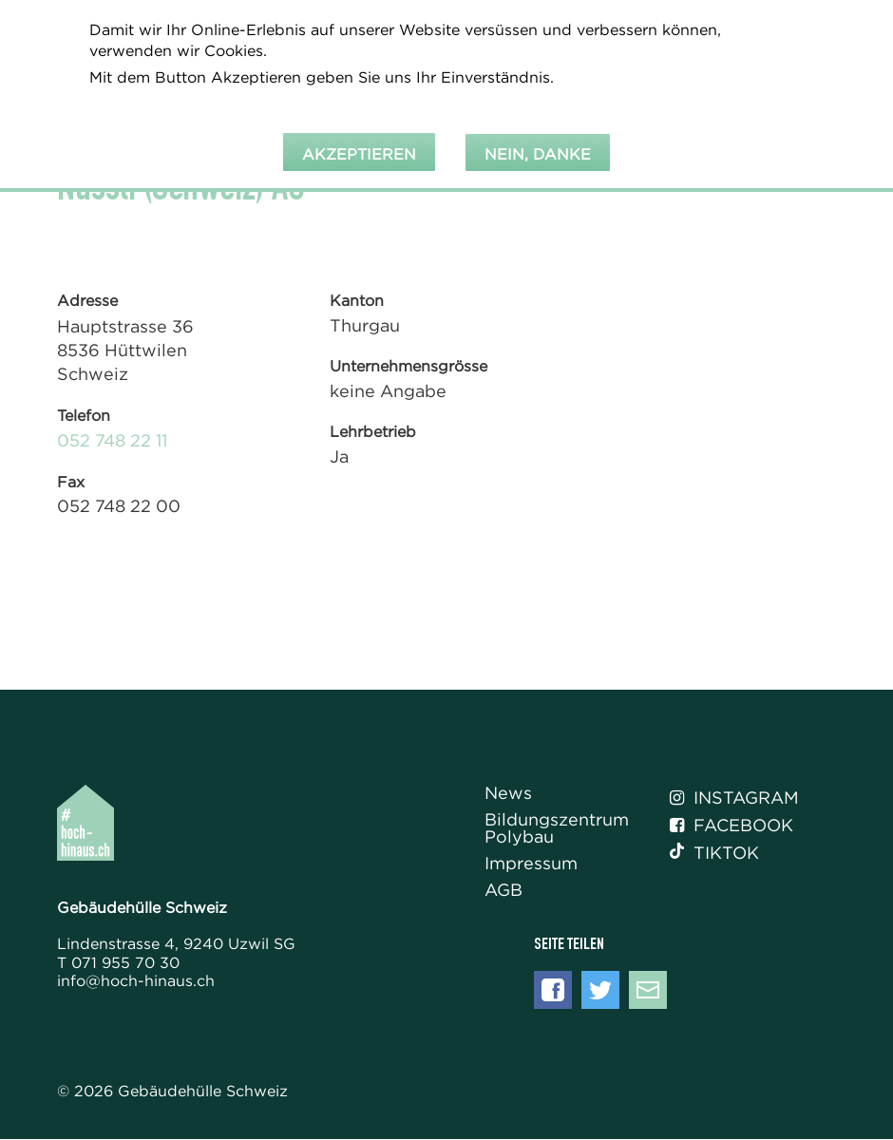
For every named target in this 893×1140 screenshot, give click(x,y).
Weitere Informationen (185, 95)
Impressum (531, 864)
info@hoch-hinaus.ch (136, 980)
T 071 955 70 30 (118, 962)
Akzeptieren (359, 147)
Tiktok (714, 853)
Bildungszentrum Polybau (556, 828)
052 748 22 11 (112, 440)
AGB (503, 891)
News (508, 794)
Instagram (734, 798)
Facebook (731, 825)
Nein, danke (537, 147)
